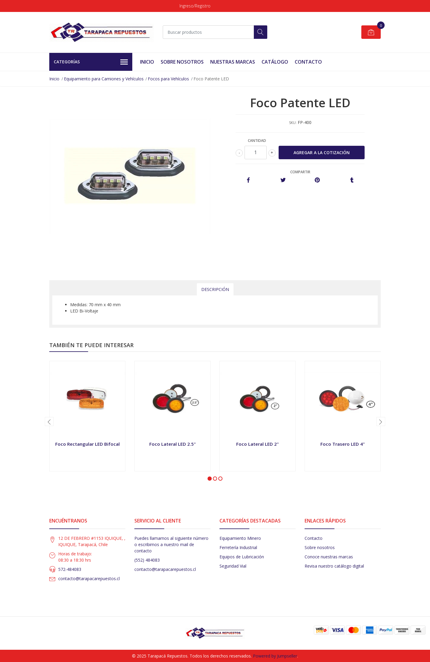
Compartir (300, 171)
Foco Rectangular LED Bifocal (87, 444)
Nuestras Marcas (232, 62)
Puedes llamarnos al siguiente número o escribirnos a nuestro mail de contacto (171, 544)
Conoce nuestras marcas (329, 557)
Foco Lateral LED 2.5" (172, 444)
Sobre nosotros (320, 547)
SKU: (293, 122)
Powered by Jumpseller (275, 656)
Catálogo (275, 62)
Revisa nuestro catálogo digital (334, 566)
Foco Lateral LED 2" (257, 444)
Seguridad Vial (232, 566)
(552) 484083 (147, 560)
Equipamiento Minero (240, 538)
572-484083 (69, 569)
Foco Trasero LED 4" (342, 444)
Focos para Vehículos (168, 79)
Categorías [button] (91, 62)
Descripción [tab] (215, 289)
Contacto (308, 62)
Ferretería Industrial (238, 547)
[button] (209, 478)
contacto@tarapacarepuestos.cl (89, 578)
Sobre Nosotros (182, 62)
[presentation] (49, 421)
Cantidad (257, 140)
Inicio (147, 62)
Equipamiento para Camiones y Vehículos (104, 79)
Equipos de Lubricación (241, 557)
